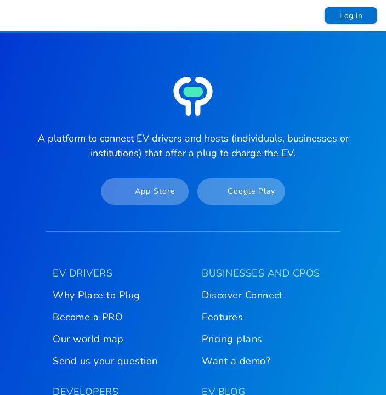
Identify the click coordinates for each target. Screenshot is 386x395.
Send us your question (105, 361)
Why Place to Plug (96, 295)
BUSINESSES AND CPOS (261, 273)
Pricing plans (232, 339)
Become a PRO (88, 317)
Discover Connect (242, 295)
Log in (350, 15)
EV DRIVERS (82, 273)
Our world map (88, 339)
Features (222, 317)
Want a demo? (236, 361)
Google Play (237, 191)
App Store (139, 191)
